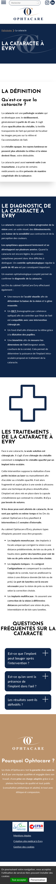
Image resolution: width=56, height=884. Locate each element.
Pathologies (6, 30)
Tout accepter (19, 880)
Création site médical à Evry (28, 841)
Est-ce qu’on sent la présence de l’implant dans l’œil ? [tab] (28, 680)
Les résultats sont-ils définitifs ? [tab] (28, 701)
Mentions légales (22, 835)
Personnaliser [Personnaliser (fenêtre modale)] (38, 880)
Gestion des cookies (23, 846)
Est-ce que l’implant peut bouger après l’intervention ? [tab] (28, 657)
